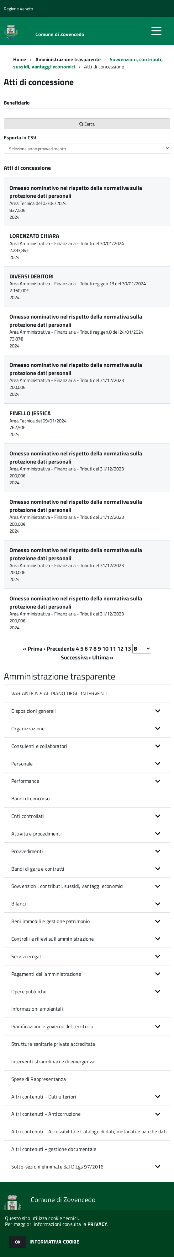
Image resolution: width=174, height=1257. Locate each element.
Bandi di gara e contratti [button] (37, 869)
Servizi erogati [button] (27, 956)
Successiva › (76, 657)
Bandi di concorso (30, 798)
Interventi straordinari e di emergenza (52, 1061)
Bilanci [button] (18, 903)
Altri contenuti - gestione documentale (53, 1149)
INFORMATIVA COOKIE (54, 1241)
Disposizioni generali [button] (33, 711)
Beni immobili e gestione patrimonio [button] (50, 921)
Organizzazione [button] (28, 728)
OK (17, 1241)
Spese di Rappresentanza (38, 1079)
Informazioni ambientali (37, 1009)
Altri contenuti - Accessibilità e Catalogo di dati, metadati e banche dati (89, 1131)
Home (19, 59)
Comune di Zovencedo (60, 34)
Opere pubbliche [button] (28, 991)
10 (105, 648)
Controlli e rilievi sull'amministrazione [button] (52, 939)
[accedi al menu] (156, 31)
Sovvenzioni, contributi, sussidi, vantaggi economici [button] (67, 886)
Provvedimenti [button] (27, 851)
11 (113, 648)
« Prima (32, 648)
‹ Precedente (59, 648)
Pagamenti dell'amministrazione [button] (46, 974)
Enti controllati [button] (27, 816)
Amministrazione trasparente (68, 59)
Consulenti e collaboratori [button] (39, 746)
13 (128, 648)
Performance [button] (25, 781)
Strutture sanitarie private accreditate (53, 1044)
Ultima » (102, 657)
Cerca (87, 124)
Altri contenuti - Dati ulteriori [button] (43, 1096)
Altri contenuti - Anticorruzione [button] (46, 1114)
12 (120, 648)
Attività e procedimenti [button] (36, 833)
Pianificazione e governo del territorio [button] (52, 1026)
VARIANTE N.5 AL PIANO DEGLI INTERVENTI (59, 693)
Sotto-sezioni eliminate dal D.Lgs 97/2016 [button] (57, 1166)
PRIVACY (97, 1224)
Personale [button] (22, 763)
